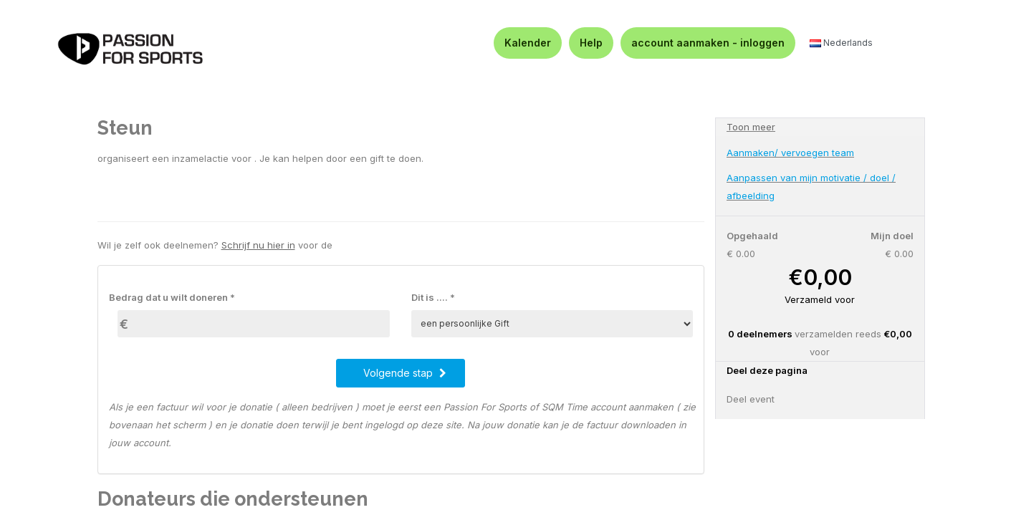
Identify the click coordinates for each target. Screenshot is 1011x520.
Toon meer (751, 127)
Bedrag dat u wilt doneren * (172, 297)
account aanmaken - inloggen (708, 43)
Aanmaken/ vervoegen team (790, 152)
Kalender (527, 43)
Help (591, 43)
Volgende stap (404, 373)
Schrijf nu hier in (258, 245)
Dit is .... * (433, 297)
